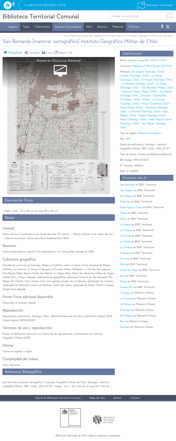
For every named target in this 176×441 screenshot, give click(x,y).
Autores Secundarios (68, 27)
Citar (47, 52)
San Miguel (126, 195)
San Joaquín (126, 190)
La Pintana (126, 230)
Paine (123, 264)
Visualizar (15, 52)
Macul (123, 218)
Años (89, 27)
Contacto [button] (135, 397)
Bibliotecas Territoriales (82, 35)
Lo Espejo (125, 224)
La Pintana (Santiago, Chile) (137, 83)
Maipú (123, 212)
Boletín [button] (118, 397)
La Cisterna (126, 247)
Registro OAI (64, 52)
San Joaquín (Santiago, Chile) (147, 71)
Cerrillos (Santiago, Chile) (134, 75)
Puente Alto (126, 287)
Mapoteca (143, 35)
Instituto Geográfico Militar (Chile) (147, 60)
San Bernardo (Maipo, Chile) (157, 87)
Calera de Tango (129, 270)
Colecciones (42, 27)
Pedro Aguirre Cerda (131, 207)
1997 (128, 138)
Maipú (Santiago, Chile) (152, 115)
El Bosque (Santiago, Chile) (157, 79)
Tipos (26, 27)
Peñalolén (125, 201)
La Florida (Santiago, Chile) (144, 111)
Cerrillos (124, 258)
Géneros (134, 27)
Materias (117, 27)
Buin (122, 275)
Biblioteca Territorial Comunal (41, 16)
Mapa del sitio (97, 397)
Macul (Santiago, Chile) (133, 119)
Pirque (123, 281)
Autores (102, 27)
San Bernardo (127, 184)
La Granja (125, 241)
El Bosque (125, 253)
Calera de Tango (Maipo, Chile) (139, 91)
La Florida (125, 235)
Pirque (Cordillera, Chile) (155, 103)
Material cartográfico (149, 133)
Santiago (125, 327)
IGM (152, 35)
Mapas (146, 99)
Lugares (13, 27)
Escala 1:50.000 (164, 35)
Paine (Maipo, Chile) (131, 107)
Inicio (66, 35)
